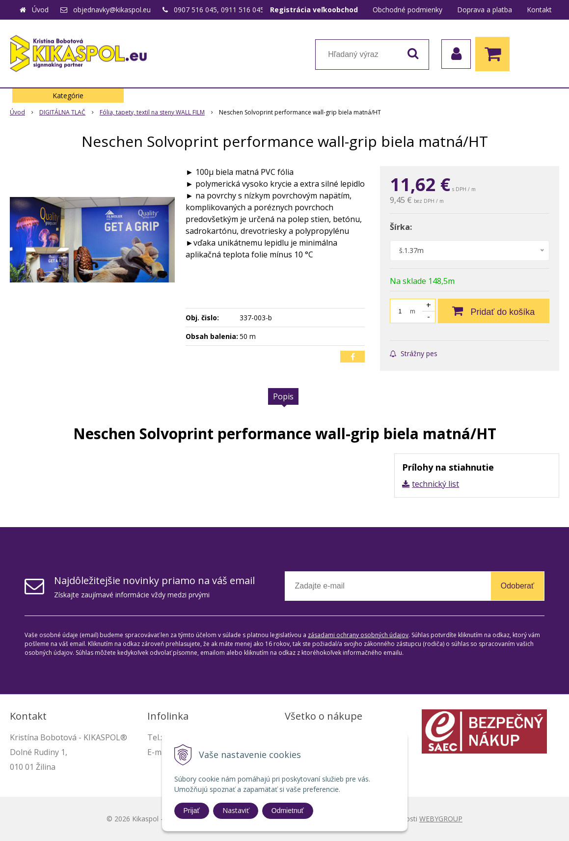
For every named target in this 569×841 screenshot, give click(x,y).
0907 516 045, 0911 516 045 (219, 9)
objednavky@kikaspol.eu (112, 9)
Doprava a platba (484, 9)
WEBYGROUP (440, 818)
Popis (283, 396)
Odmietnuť (287, 810)
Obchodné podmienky (407, 9)
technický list (435, 483)
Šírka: (401, 227)
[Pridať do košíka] (493, 311)
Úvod (40, 9)
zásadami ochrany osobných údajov (358, 635)
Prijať (192, 810)
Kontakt (539, 9)
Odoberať (517, 586)
